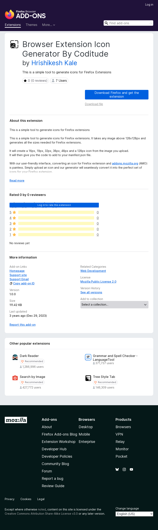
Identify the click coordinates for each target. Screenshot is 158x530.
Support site (18, 275)
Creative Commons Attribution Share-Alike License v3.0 (41, 513)
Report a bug (52, 478)
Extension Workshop (58, 442)
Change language (127, 508)
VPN (119, 434)
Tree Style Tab (104, 377)
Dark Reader (29, 356)
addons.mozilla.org (125, 163)
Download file (94, 104)
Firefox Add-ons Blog (59, 434)
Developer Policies (57, 456)
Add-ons (49, 419)
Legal (40, 499)
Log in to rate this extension (54, 205)
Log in (149, 4)
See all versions (91, 292)
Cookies (25, 499)
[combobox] (128, 23)
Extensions (13, 25)
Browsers (123, 427)
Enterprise (87, 442)
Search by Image (32, 377)
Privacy (9, 499)
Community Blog (55, 464)
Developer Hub (54, 449)
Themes (31, 25)
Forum (47, 471)
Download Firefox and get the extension (116, 94)
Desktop (86, 427)
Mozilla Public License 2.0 (98, 281)
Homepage (17, 270)
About (47, 427)
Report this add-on (23, 324)
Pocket (121, 456)
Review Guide (53, 486)
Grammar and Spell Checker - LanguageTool (115, 358)
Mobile (84, 434)
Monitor (122, 449)
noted (42, 509)
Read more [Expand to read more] (17, 180)
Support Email (19, 279)
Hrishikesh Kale (54, 63)
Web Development (93, 270)
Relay (120, 442)
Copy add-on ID (22, 283)
